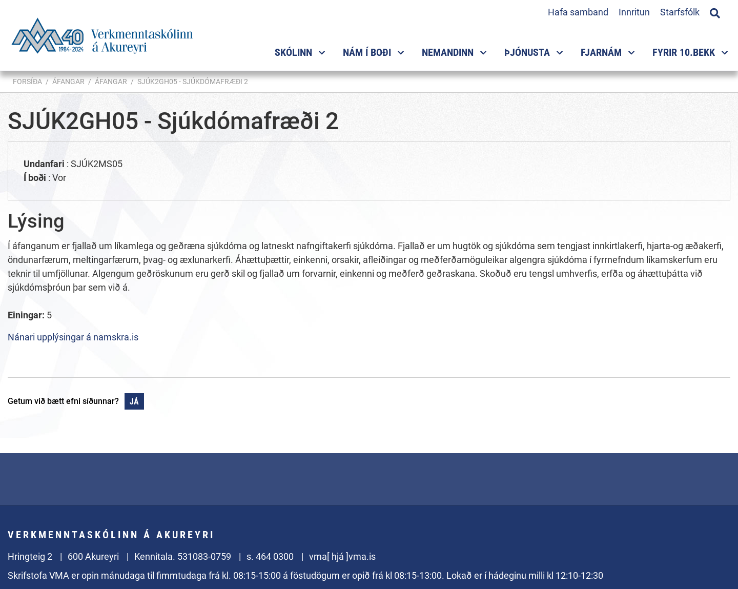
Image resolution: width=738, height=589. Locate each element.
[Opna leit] (715, 12)
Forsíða (27, 81)
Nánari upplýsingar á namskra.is (73, 337)
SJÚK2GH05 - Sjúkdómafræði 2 (192, 81)
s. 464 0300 (270, 556)
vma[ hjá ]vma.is (342, 556)
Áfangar (68, 81)
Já (134, 402)
